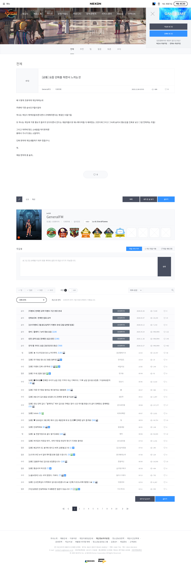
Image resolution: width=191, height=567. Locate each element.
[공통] (31, 352)
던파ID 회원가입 (175, 43)
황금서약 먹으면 (40, 468)
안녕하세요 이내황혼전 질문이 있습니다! (54, 489)
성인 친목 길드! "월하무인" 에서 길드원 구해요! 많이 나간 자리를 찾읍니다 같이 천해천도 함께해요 (71, 403)
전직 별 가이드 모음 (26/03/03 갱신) (43, 345)
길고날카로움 (121, 447)
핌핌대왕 (121, 427)
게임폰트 (123, 541)
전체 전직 (22, 300)
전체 (72, 49)
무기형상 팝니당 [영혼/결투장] (45, 359)
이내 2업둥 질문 (40, 373)
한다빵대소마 (121, 454)
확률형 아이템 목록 (82, 541)
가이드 (50, 13)
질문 (99, 49)
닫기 (152, 14)
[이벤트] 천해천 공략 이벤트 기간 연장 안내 (45, 311)
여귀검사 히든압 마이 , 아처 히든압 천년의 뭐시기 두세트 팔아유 (58, 440)
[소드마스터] (33, 454)
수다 (119, 49)
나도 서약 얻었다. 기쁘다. (49, 475)
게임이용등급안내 (86, 538)
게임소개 (37, 13)
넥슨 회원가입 (167, 4)
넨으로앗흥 (121, 405)
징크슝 (121, 373)
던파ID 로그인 (168, 34)
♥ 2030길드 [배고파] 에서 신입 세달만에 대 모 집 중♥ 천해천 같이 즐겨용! (63, 420)
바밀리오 (121, 366)
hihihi (36, 413)
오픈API (114, 541)
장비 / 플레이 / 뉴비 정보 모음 (40, 331)
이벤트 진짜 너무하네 (42, 366)
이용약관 (73, 538)
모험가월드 (63, 13)
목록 (131, 199)
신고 (27, 199)
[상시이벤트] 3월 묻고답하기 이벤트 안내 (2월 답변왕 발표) (51, 325)
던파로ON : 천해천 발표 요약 (40, 318)
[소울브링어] (33, 475)
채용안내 (63, 538)
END (127, 509)
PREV (68, 509)
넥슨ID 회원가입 (161, 43)
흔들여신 (121, 461)
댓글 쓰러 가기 (134, 249)
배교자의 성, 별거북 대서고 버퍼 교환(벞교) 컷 (51, 447)
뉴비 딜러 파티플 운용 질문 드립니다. (53, 454)
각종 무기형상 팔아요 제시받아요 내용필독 (50, 390)
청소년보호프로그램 (100, 541)
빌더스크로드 (121, 475)
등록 (164, 266)
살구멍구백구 (121, 468)
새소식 (25, 13)
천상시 (121, 381)
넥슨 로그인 (180, 4)
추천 (82, 49)
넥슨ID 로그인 (168, 27)
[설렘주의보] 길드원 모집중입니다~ (47, 461)
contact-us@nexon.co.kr (64, 550)
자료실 (120, 13)
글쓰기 (166, 199)
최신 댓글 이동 (150, 249)
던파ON (131, 13)
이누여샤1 (121, 489)
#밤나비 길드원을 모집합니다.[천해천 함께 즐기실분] (54, 396)
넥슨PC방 (68, 541)
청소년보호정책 (118, 538)
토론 (109, 49)
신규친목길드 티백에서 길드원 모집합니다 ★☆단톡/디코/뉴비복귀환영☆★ (63, 482)
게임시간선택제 (133, 538)
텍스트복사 (19, 199)
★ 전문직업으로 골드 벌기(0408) (47, 434)
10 (116, 508)
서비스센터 (107, 13)
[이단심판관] (33, 489)
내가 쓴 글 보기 (148, 199)
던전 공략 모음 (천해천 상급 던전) (41, 338)
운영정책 (58, 541)
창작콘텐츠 (91, 13)
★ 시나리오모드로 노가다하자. (46, 352)
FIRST (63, 509)
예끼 (121, 434)
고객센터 (133, 541)
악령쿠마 (121, 482)
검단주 (121, 396)
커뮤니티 (77, 13)
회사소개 (54, 538)
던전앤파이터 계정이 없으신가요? (169, 40)
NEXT (122, 509)
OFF (73, 290)
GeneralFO (46, 89)
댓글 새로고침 (166, 249)
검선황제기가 (121, 353)
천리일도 (121, 359)
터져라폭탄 (121, 413)
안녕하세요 (38, 427)
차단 (33, 199)
